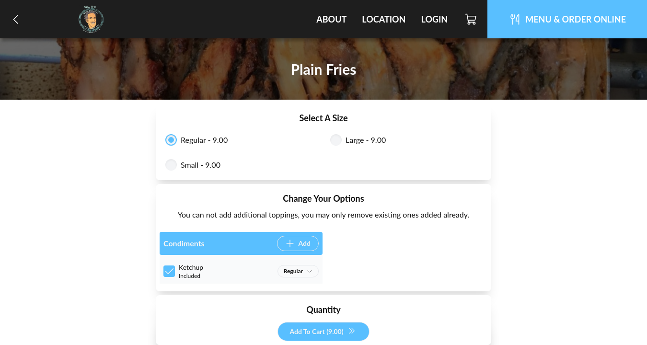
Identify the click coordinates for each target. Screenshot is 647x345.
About (331, 19)
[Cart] (471, 19)
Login (434, 19)
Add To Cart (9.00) (322, 332)
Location (383, 19)
